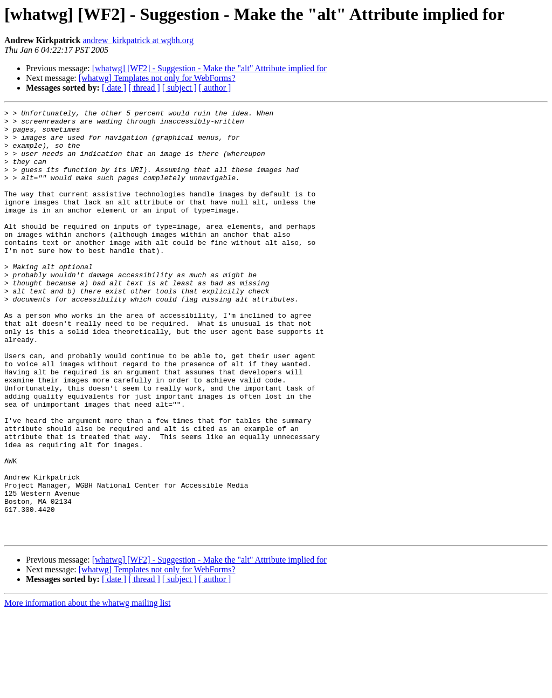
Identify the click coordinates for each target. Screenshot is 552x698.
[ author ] (215, 87)
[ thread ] (144, 87)
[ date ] (114, 87)
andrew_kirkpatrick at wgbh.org (137, 40)
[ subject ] (179, 87)
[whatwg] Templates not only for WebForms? (157, 78)
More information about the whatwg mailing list (87, 688)
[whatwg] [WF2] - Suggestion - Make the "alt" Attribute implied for (209, 68)
